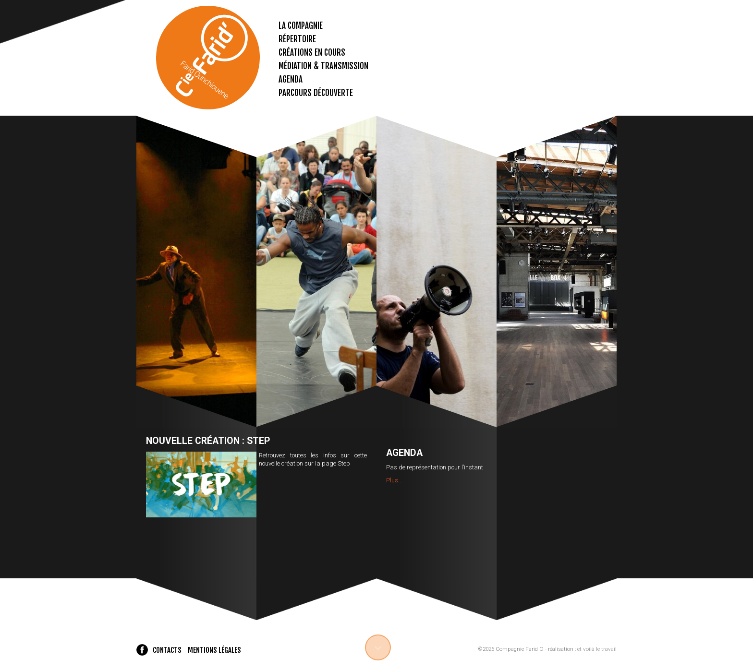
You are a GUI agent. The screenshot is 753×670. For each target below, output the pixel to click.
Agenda (291, 79)
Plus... (394, 480)
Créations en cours (312, 53)
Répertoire (297, 39)
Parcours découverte (316, 93)
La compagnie (301, 26)
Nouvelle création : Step (208, 440)
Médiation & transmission (323, 66)
